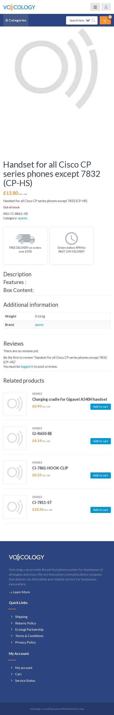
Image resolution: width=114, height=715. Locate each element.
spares (22, 218)
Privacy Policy (25, 642)
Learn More (19, 592)
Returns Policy (25, 623)
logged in (27, 366)
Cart (18, 674)
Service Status (25, 680)
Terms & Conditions (29, 636)
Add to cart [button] (100, 406)
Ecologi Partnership (29, 629)
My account (23, 668)
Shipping (21, 617)
